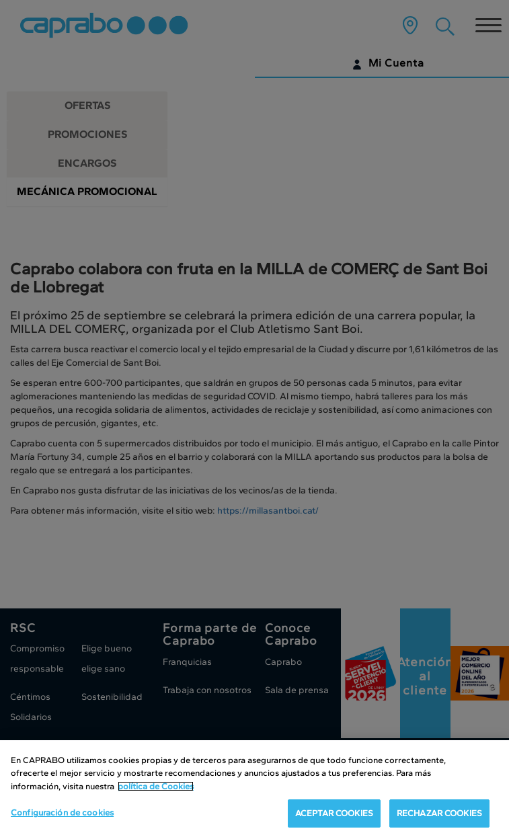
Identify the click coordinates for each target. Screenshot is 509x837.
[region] (254, 788)
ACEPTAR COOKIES (334, 813)
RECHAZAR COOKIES (439, 813)
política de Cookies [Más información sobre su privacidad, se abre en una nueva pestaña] (156, 786)
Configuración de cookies (62, 812)
